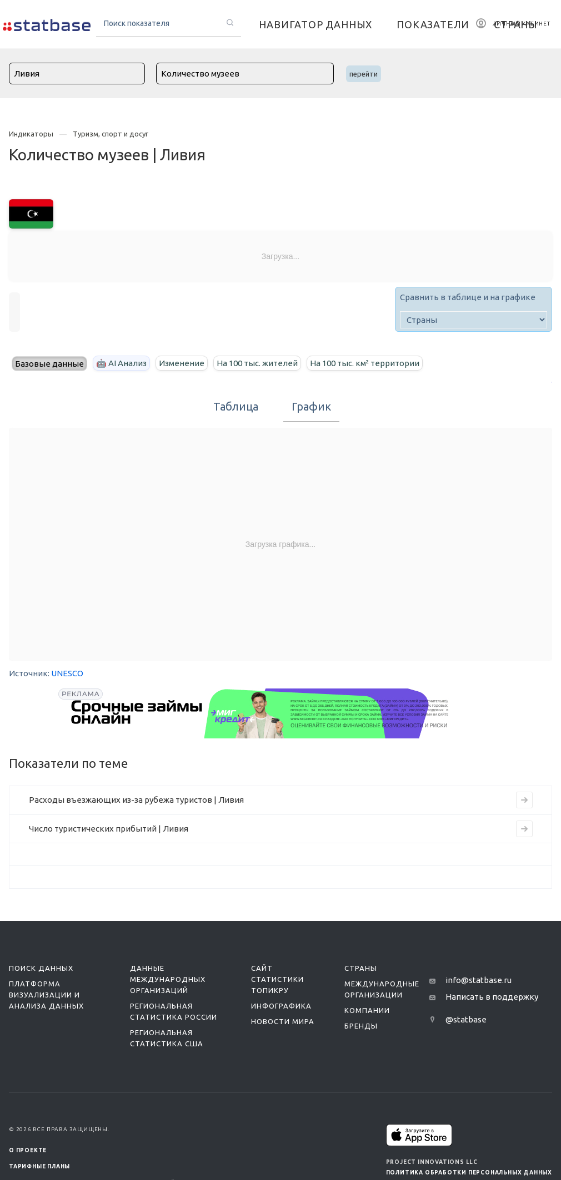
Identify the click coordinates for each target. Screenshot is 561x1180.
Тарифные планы (39, 1166)
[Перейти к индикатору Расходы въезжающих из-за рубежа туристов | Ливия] (524, 800)
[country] (473, 319)
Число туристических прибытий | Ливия (108, 828)
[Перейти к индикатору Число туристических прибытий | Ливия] (524, 829)
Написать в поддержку (491, 996)
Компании (367, 1010)
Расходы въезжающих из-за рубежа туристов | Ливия (136, 799)
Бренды (361, 1026)
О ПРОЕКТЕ (28, 1150)
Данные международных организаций (168, 979)
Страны (360, 968)
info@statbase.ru (478, 980)
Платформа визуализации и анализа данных (46, 995)
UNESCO (67, 673)
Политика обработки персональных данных (469, 1172)
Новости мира (282, 1021)
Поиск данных (41, 968)
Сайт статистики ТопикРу (277, 979)
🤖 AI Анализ (121, 363)
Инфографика (281, 1006)
